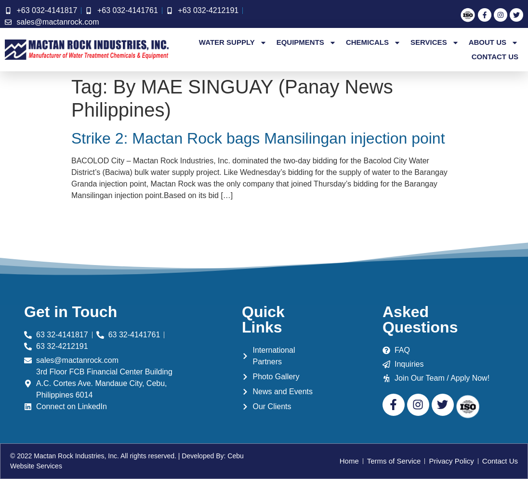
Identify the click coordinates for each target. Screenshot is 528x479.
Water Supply (233, 42)
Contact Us (495, 57)
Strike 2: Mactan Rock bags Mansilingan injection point (258, 138)
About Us (493, 42)
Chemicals (373, 42)
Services (434, 42)
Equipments (306, 42)
